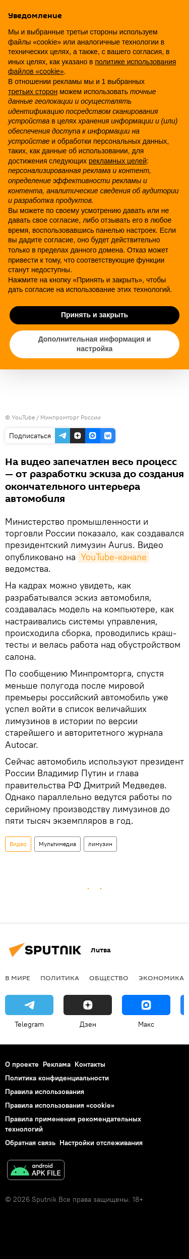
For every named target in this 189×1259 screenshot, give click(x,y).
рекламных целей (118, 161)
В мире (17, 977)
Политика (59, 977)
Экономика (161, 977)
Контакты (90, 1064)
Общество (109, 977)
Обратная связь (30, 1142)
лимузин (100, 844)
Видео (18, 844)
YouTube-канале (114, 557)
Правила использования (44, 1091)
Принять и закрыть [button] (94, 315)
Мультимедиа (57, 844)
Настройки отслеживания (101, 1142)
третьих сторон (32, 92)
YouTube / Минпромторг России (56, 417)
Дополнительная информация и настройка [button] (94, 344)
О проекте (22, 1064)
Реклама (57, 1064)
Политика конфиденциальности (57, 1077)
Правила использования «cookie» (59, 1105)
